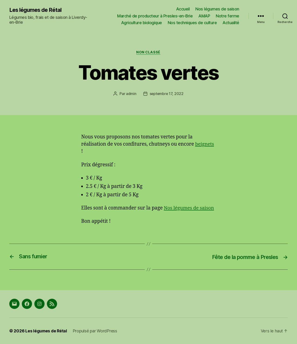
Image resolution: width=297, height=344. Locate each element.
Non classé (148, 52)
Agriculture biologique (141, 22)
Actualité (231, 22)
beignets (205, 144)
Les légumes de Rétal (36, 10)
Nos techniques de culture (192, 22)
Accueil (183, 9)
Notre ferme (227, 15)
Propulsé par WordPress (96, 330)
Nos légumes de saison (217, 9)
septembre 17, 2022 (166, 94)
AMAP (204, 15)
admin (131, 94)
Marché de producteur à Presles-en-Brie (155, 15)
